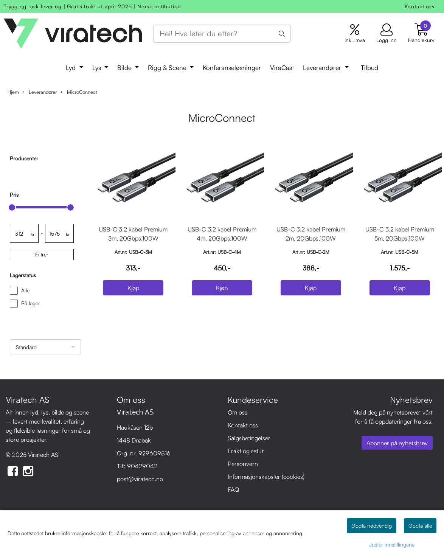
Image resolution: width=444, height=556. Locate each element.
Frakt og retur (246, 451)
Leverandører (323, 67)
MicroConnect (79, 92)
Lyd (72, 67)
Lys (97, 67)
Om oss (237, 412)
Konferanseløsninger (232, 67)
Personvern (243, 463)
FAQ (233, 489)
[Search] (222, 34)
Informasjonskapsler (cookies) (266, 476)
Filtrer (41, 254)
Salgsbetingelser (249, 438)
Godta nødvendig (371, 525)
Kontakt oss (420, 6)
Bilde (125, 67)
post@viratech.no (140, 479)
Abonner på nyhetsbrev (397, 443)
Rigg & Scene (168, 67)
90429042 (142, 466)
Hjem (13, 92)
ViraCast (282, 67)
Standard (26, 347)
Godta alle (420, 525)
